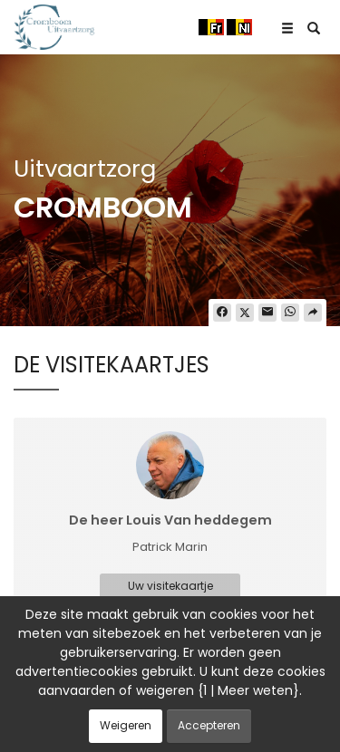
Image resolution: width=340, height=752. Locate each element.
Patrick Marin (170, 546)
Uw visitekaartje (170, 585)
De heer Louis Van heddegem (170, 520)
